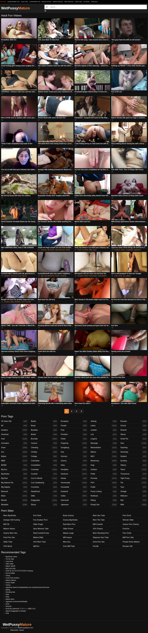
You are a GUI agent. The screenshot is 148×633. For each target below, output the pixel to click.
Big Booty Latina (11, 557)
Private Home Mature (131, 542)
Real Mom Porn (69, 524)
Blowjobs (14, 504)
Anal (14, 438)
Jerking (104, 421)
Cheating (44, 447)
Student (133, 456)
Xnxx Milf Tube (69, 546)
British (44, 434)
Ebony (44, 504)
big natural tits (60, 250)
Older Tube (78, 1)
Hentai (74, 478)
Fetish (74, 438)
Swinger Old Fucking (11, 520)
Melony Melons (11, 580)
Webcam (133, 495)
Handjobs (74, 469)
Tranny (8, 585)
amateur (44, 250)
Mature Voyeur (46, 1)
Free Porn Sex (68, 1)
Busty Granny (68, 515)
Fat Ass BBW (10, 573)
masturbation (102, 276)
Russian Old (127, 546)
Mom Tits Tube (99, 520)
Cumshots (44, 487)
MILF (104, 456)
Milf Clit (6, 524)
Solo (133, 443)
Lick (104, 434)
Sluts (7, 594)
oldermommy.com (34, 1)
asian (123, 250)
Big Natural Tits (14, 482)
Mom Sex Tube (99, 515)
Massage (104, 443)
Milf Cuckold (98, 524)
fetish (86, 276)
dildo (90, 250)
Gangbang (74, 447)
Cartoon (44, 443)
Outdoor (104, 469)
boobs (68, 250)
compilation (129, 250)
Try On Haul (10, 559)
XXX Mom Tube (39, 542)
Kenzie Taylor (10, 582)
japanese (137, 250)
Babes (14, 456)
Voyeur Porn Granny (131, 524)
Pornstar (104, 478)
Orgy (104, 465)
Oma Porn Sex (99, 542)
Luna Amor (9, 561)
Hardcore (74, 474)
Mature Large (68, 533)
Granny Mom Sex (58, 1)
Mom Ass (66, 542)
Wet (133, 500)
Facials (74, 425)
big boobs (50, 250)
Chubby (44, 452)
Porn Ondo (127, 533)
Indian (74, 495)
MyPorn (36, 546)
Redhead (104, 495)
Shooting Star (10, 592)
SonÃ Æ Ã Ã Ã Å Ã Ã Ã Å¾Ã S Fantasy (19, 571)
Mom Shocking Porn (101, 533)
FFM (7, 613)
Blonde (14, 500)
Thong (8, 575)
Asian (14, 447)
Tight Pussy (133, 478)
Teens (133, 469)
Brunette (44, 438)
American (14, 434)
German (74, 456)
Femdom (74, 434)
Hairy (74, 465)
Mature (104, 452)
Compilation (44, 465)
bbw (42, 276)
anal (19, 276)
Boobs (44, 421)
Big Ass (14, 469)
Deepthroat (44, 491)
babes (128, 276)
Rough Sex (104, 504)
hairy (94, 250)
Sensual (8, 606)
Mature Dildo (38, 537)
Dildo (44, 495)
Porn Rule (94, 1)
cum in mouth (26, 302)
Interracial (74, 500)
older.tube (24, 1)
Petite (104, 474)
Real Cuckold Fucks (41, 533)
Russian (133, 421)
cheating (63, 276)
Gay (74, 452)
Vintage (133, 491)
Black (14, 495)
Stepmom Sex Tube (101, 537)
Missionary (104, 460)
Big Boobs (14, 474)
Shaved (133, 430)
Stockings (133, 452)
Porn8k (96, 546)
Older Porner (68, 529)
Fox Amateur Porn (40, 520)
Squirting (133, 447)
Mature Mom (10, 599)
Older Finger (38, 524)
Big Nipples (14, 487)
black (79, 250)
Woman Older (128, 520)
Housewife (74, 487)
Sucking (133, 460)
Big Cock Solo (10, 568)
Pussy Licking (104, 491)
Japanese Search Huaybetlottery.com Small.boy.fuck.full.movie (27, 587)
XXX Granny (98, 529)
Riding (104, 500)
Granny (74, 460)
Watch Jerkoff (10, 566)
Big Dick (14, 478)
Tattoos (133, 465)
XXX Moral (86, 1)
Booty (44, 425)
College (44, 456)
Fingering (74, 443)
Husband (74, 491)
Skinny (133, 434)
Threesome (133, 474)
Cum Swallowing (44, 482)
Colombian (44, 460)
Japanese (74, 504)
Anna (7, 604)
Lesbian (104, 430)
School (133, 425)
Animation (14, 443)
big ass (24, 276)
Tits (133, 482)
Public (104, 487)
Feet (74, 430)
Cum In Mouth (44, 478)
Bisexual (14, 491)
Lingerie (104, 438)
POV (104, 482)
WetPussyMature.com (25, 628)
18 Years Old (14, 421)
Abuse (21, 630)
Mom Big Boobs (9, 515)
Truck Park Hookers (12, 578)
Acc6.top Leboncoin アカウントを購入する (20, 608)
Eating (8, 590)
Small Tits (133, 438)
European (74, 421)
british (57, 276)
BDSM (14, 465)
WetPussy (15, 8)
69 (14, 425)
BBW (14, 460)
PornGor (126, 529)
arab (116, 276)
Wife (133, 504)
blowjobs (17, 302)
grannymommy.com (13, 1)
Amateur (14, 430)
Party (7, 597)
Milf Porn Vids (128, 537)
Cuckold (44, 474)
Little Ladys (10, 564)
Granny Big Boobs (70, 520)
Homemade (74, 482)
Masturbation (104, 447)
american (14, 276)
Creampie (44, 469)
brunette (85, 250)
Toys (133, 487)
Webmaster (14, 630)
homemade (93, 276)
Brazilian (44, 430)
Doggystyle (44, 500)
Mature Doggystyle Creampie (16, 611)
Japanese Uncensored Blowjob (16, 601)
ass (124, 276)
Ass (14, 452)
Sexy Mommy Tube (40, 529)
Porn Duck (127, 515)
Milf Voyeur (67, 537)
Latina (104, 425)
